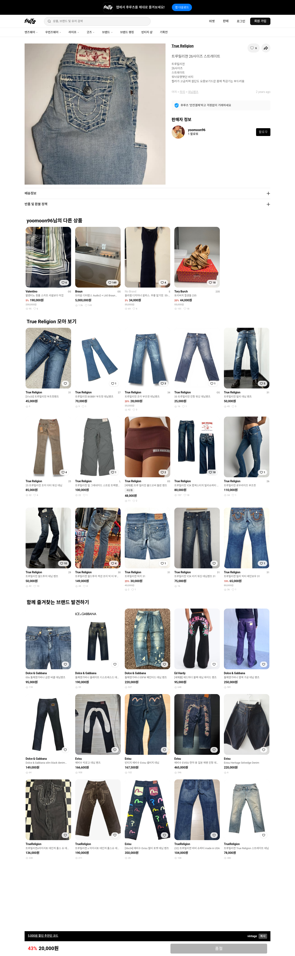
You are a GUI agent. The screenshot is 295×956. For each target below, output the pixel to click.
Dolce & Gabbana (36, 673)
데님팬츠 (193, 92)
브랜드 (107, 32)
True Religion (183, 46)
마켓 (212, 21)
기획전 (164, 32)
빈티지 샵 (146, 32)
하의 (182, 92)
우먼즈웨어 (53, 32)
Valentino (31, 291)
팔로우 (263, 132)
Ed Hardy (179, 673)
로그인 (241, 21)
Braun (79, 291)
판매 (226, 21)
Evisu (78, 758)
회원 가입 (260, 21)
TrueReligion (33, 844)
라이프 (74, 32)
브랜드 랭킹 (127, 32)
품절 (219, 948)
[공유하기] (265, 48)
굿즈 (91, 32)
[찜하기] (253, 48)
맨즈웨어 (31, 32)
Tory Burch (181, 291)
